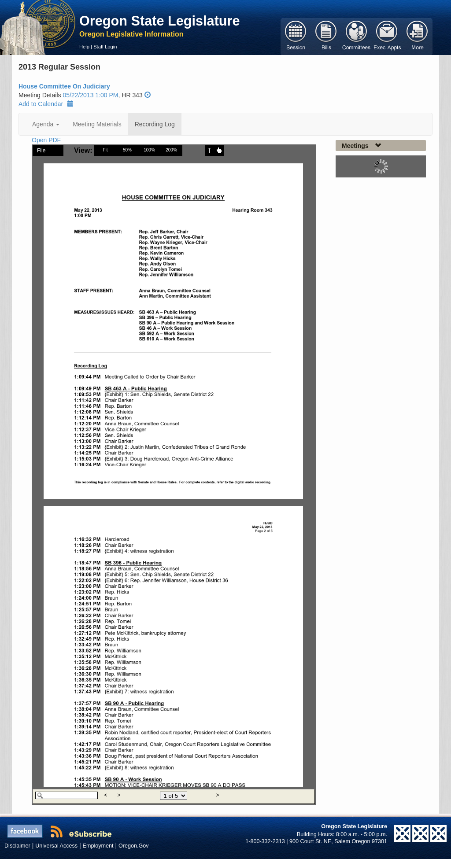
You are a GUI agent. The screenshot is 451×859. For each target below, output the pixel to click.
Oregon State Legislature (159, 20)
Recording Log (155, 124)
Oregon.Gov (133, 846)
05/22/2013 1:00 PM (90, 95)
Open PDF (46, 140)
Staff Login (105, 46)
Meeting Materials (97, 124)
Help (84, 46)
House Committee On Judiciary (64, 86)
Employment (98, 846)
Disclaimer (17, 846)
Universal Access (56, 846)
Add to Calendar (46, 103)
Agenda (45, 124)
